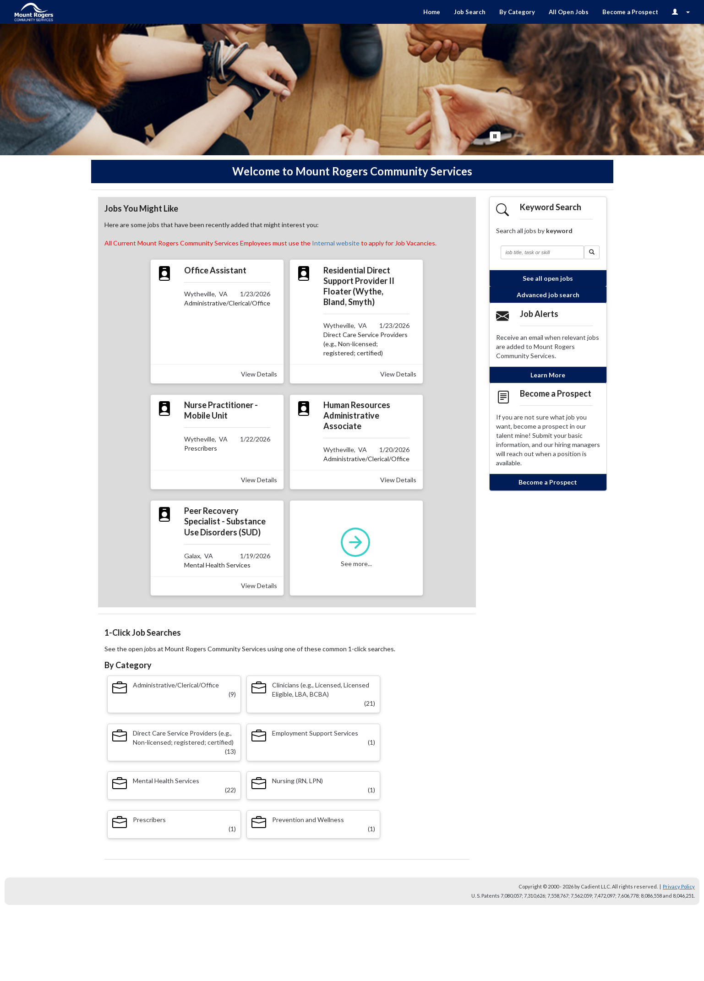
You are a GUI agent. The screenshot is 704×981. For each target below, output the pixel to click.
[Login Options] (681, 11)
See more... (356, 547)
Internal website (336, 243)
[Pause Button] (495, 136)
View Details (259, 374)
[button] (592, 252)
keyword (559, 230)
